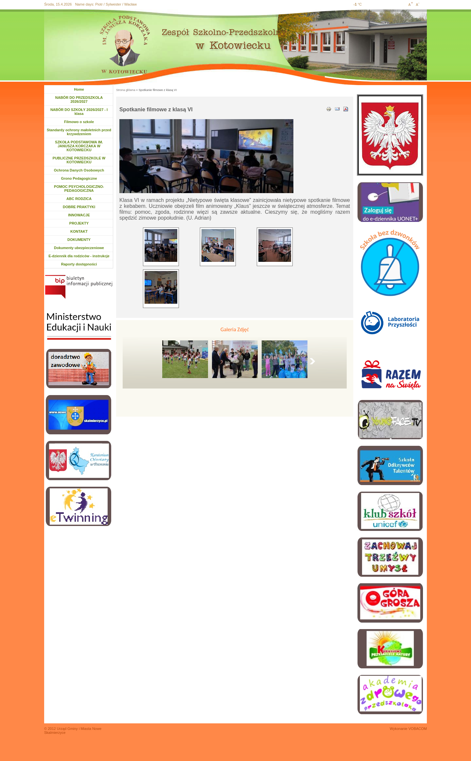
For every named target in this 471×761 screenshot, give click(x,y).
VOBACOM (418, 729)
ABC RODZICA (79, 199)
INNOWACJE (79, 215)
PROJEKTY (79, 223)
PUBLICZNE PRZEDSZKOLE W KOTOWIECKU (79, 160)
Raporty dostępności (79, 264)
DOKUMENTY (79, 240)
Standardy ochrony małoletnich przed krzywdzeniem (79, 132)
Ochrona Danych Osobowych (79, 170)
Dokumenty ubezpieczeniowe (79, 248)
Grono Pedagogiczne (79, 178)
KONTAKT (79, 231)
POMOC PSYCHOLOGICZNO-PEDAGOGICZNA (79, 188)
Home (79, 89)
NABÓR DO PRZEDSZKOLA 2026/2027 (79, 99)
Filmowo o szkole (79, 122)
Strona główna (125, 90)
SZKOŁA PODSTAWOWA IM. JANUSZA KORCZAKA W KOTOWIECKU (79, 146)
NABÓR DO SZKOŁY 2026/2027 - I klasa (79, 112)
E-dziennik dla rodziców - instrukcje (78, 256)
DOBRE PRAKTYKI (79, 207)
